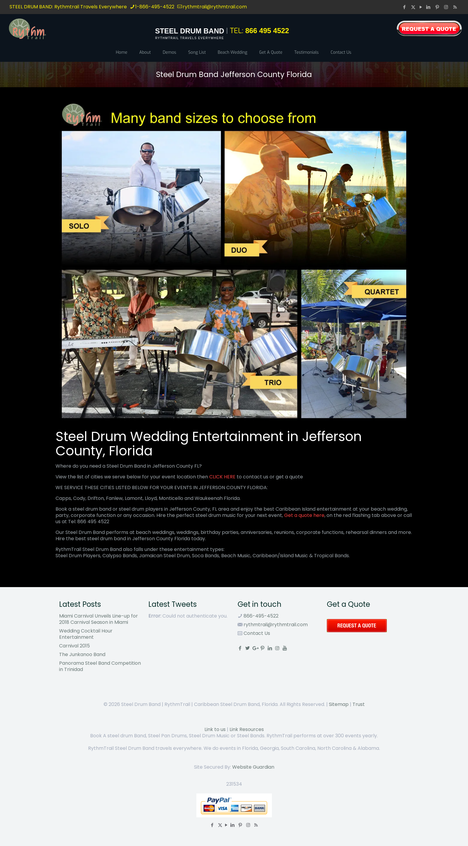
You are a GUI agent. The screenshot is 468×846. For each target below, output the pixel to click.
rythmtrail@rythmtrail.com (276, 624)
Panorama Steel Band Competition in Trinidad (100, 666)
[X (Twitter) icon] (413, 7)
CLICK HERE (222, 476)
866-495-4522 (260, 615)
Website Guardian (253, 767)
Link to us (215, 729)
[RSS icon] (455, 7)
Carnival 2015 (74, 645)
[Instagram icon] (447, 7)
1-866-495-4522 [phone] (154, 6)
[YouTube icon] (420, 7)
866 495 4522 (267, 31)
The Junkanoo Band (82, 654)
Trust (358, 704)
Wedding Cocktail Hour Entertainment (86, 634)
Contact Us (256, 633)
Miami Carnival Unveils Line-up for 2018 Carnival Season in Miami (98, 619)
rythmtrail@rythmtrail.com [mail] (215, 6)
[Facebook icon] (405, 7)
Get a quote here (304, 515)
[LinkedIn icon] (429, 7)
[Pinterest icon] (438, 7)
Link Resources (247, 729)
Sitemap (339, 704)
